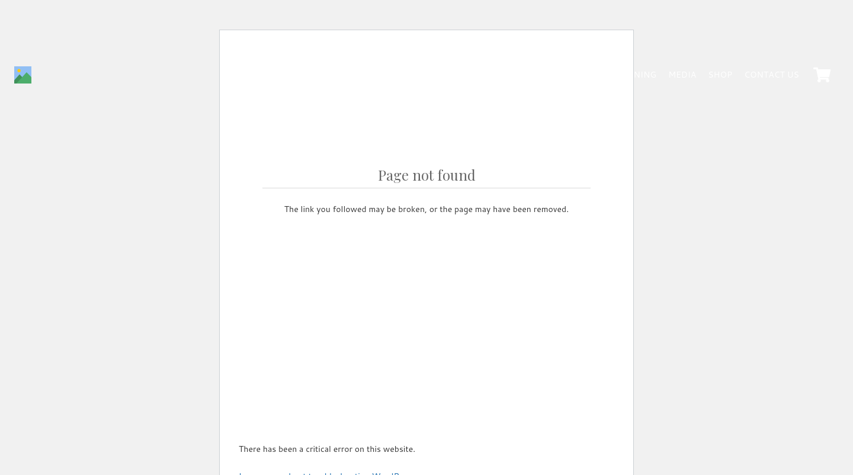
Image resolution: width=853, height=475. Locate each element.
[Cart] (822, 75)
